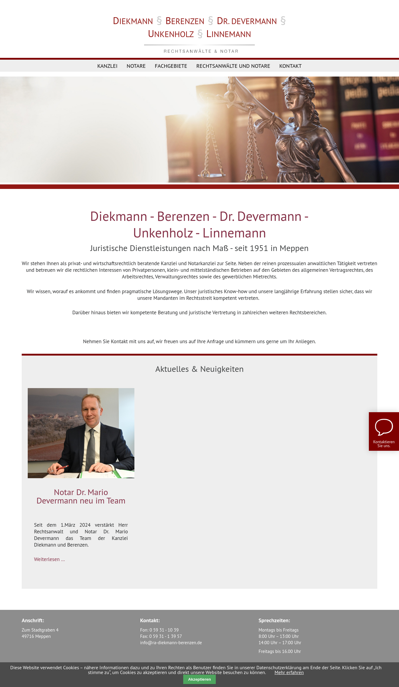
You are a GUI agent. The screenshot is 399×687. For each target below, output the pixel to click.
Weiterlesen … (49, 559)
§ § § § (199, 28)
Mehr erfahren (289, 672)
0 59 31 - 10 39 (164, 630)
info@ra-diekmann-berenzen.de (171, 642)
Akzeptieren (199, 679)
